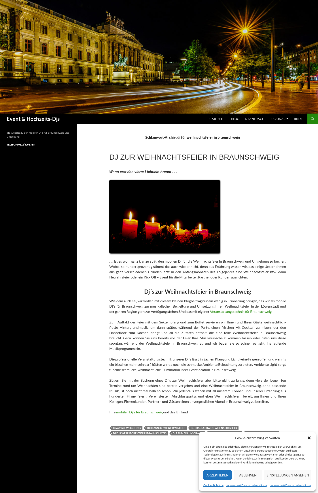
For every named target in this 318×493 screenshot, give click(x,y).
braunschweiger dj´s (127, 427)
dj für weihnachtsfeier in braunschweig (140, 433)
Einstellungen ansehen (288, 475)
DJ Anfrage (254, 119)
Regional (277, 119)
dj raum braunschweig (188, 433)
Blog (235, 119)
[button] (309, 438)
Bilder (299, 119)
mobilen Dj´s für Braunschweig (139, 412)
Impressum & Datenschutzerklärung (246, 485)
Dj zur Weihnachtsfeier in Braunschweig (194, 157)
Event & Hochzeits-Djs (33, 119)
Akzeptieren (217, 475)
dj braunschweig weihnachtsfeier (214, 427)
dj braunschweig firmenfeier (166, 427)
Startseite (217, 119)
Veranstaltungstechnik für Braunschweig (241, 311)
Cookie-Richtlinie (213, 485)
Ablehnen (248, 475)
